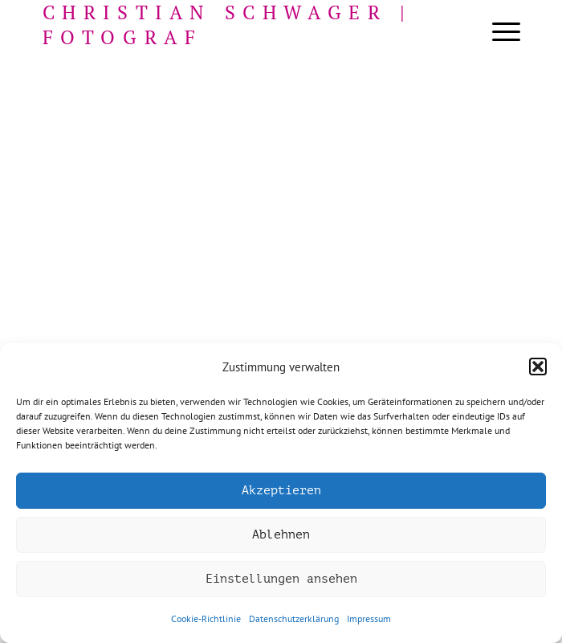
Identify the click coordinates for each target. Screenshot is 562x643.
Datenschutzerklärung (294, 618)
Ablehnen (281, 535)
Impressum (369, 618)
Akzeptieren (281, 491)
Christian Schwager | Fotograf (228, 25)
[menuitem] (498, 32)
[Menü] (498, 32)
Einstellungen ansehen (281, 579)
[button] (538, 366)
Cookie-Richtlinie (206, 618)
